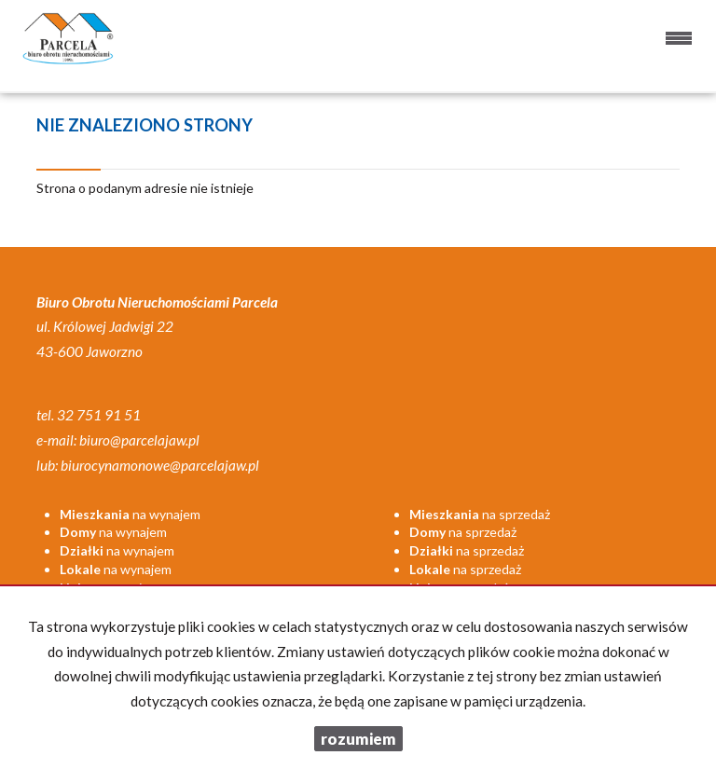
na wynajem (130, 514)
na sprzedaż (479, 514)
